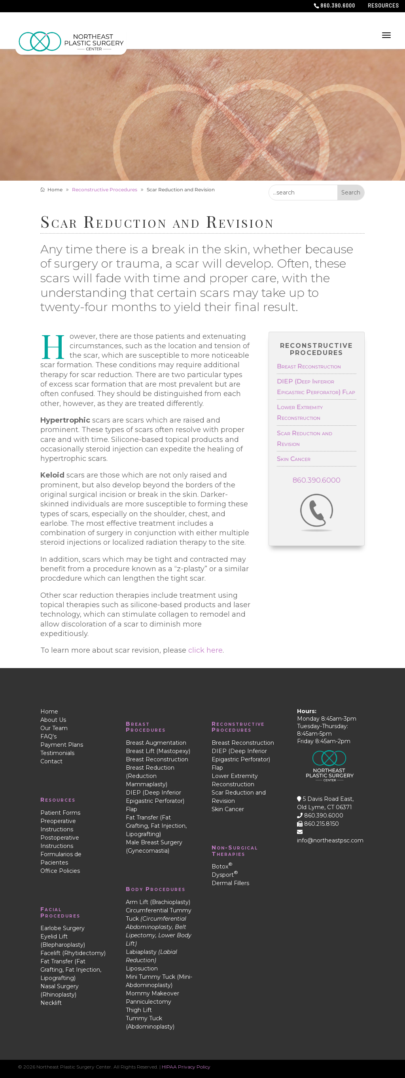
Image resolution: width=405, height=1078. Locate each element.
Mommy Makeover (152, 993)
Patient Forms (60, 812)
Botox (222, 866)
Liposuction (142, 968)
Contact (51, 761)
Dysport (225, 874)
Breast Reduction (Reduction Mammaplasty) (150, 776)
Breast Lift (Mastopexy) (158, 751)
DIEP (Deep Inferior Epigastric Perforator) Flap (155, 801)
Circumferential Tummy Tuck (158, 927)
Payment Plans (61, 744)
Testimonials (57, 753)
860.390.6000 (317, 480)
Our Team (54, 728)
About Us (53, 719)
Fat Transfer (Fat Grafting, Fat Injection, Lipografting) (70, 970)
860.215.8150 (318, 823)
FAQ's (48, 736)
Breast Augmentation (156, 742)
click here (205, 650)
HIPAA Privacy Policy (186, 1067)
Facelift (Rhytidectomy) (73, 953)
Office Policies (60, 870)
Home (49, 711)
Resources (383, 6)
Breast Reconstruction (309, 366)
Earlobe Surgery (62, 928)
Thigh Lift (139, 1010)
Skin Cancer (293, 459)
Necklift (51, 1002)
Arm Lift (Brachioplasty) (158, 902)
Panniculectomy (148, 1001)
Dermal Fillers (230, 883)
